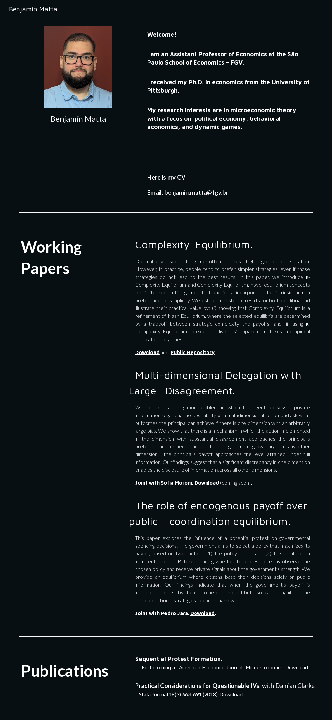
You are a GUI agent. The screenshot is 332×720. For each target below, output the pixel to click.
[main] (78, 118)
